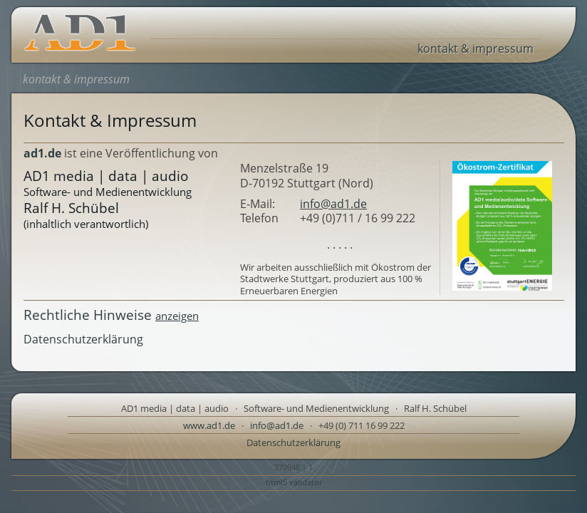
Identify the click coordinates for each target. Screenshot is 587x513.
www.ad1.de (209, 425)
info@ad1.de (333, 204)
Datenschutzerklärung (83, 339)
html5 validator (294, 482)
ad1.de (42, 153)
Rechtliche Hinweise (111, 314)
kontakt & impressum (475, 48)
